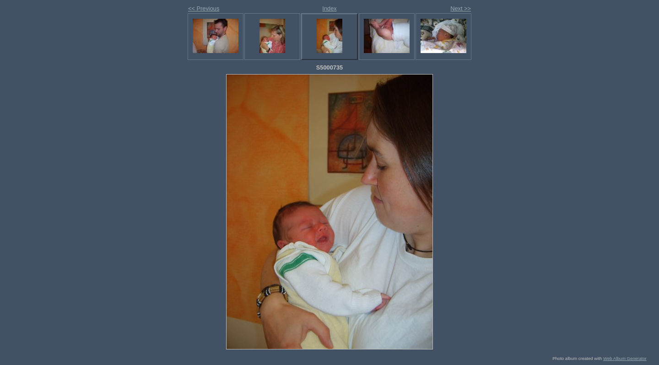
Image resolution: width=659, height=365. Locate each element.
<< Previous (203, 8)
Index (329, 8)
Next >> (460, 8)
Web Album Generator (625, 358)
